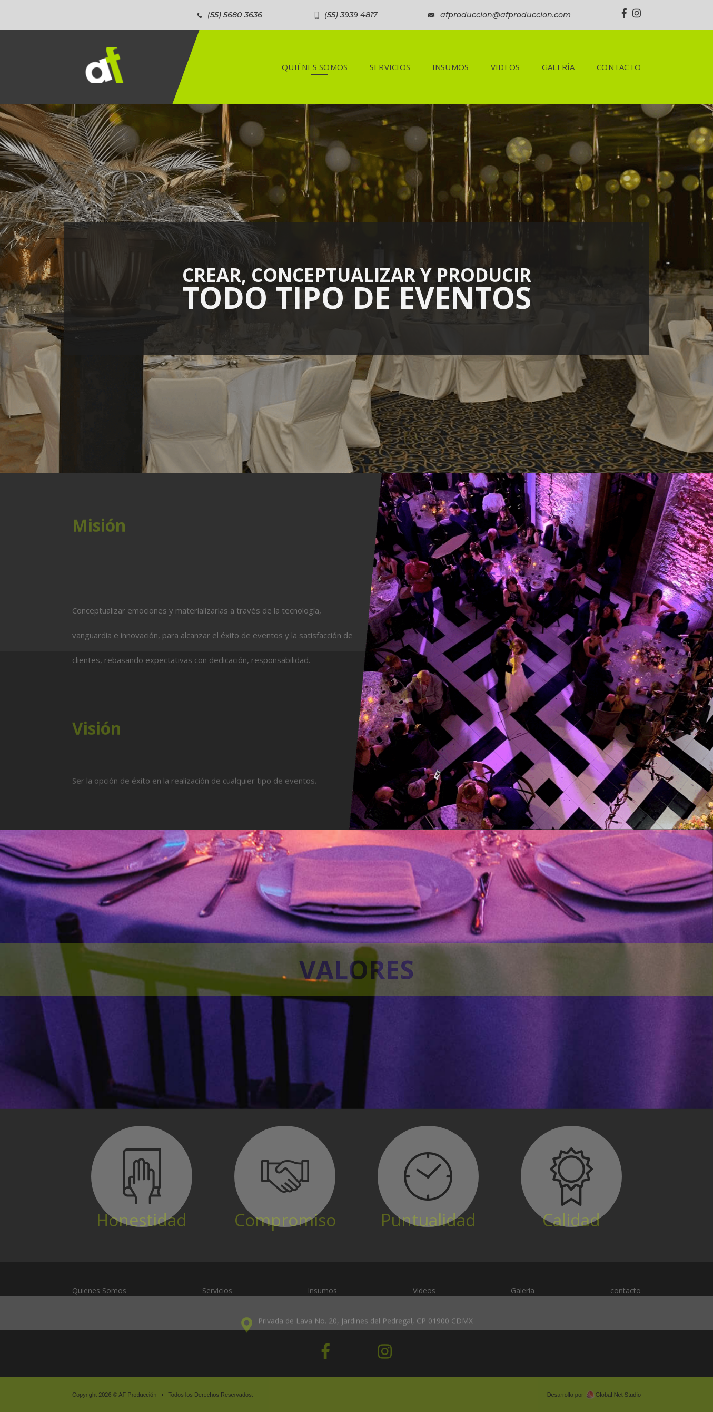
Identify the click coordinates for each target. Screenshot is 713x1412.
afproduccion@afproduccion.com (505, 15)
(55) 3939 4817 (351, 15)
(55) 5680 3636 (234, 15)
